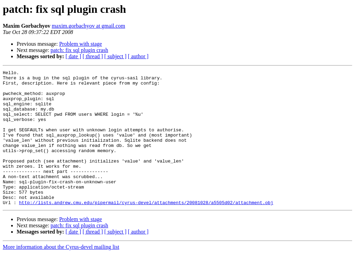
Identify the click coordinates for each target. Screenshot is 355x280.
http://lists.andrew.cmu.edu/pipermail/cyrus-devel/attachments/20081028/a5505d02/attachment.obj (146, 229)
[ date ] (73, 56)
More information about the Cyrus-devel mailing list (61, 274)
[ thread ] (93, 56)
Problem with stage (80, 44)
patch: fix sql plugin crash (79, 50)
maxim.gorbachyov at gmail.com (88, 26)
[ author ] (138, 56)
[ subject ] (115, 56)
